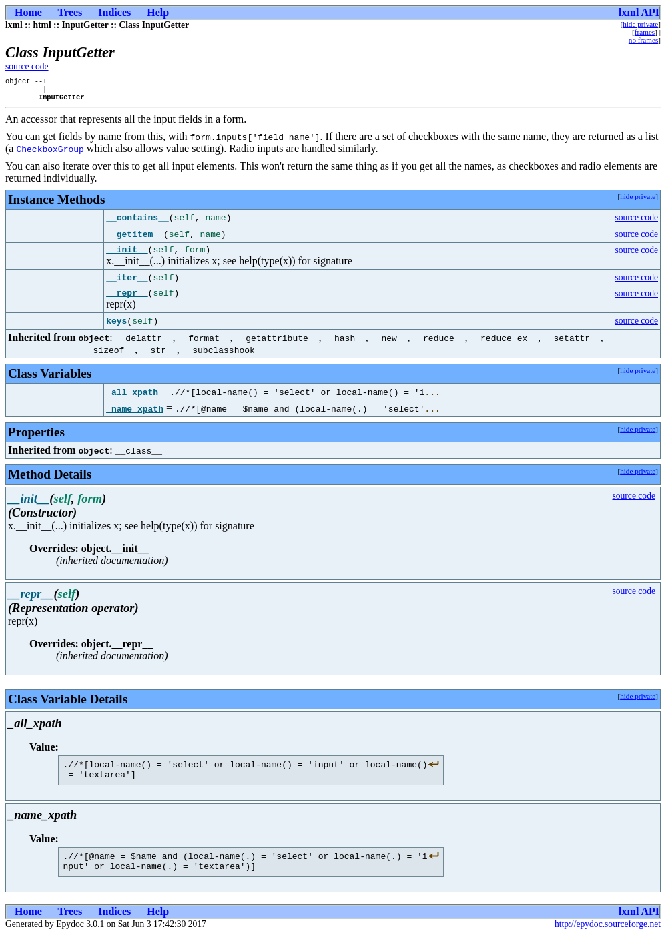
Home (28, 12)
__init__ (126, 255)
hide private (640, 24)
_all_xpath (132, 400)
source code (27, 66)
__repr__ (126, 300)
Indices (114, 12)
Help (158, 12)
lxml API (639, 12)
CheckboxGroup (49, 153)
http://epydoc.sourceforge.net (608, 940)
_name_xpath (134, 416)
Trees (70, 12)
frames (645, 32)
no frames (643, 40)
